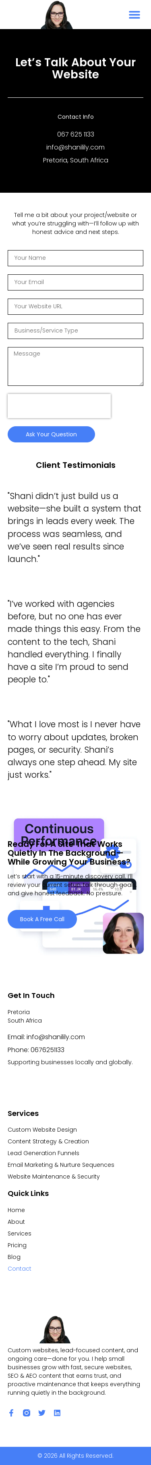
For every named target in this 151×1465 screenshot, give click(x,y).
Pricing (17, 1245)
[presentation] (59, 406)
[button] (134, 15)
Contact (19, 1269)
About (16, 1222)
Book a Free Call (42, 919)
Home (16, 1210)
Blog (14, 1257)
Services (19, 1233)
